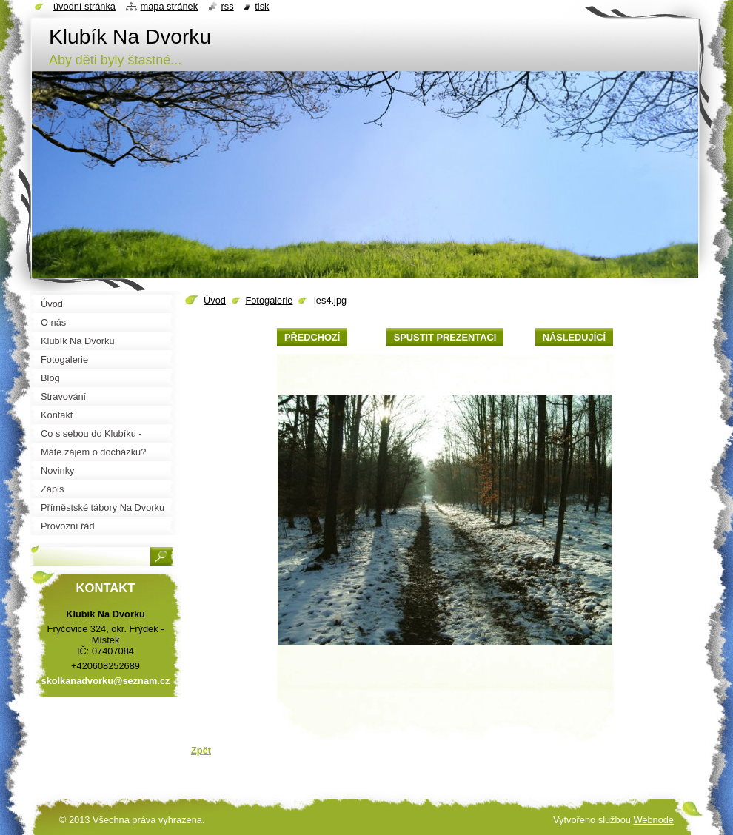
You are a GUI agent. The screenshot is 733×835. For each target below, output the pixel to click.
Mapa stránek (169, 6)
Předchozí (312, 337)
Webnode (653, 819)
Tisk (262, 6)
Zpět (201, 750)
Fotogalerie (268, 300)
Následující (574, 337)
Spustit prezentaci (445, 337)
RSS (227, 6)
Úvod (215, 300)
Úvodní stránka (84, 6)
